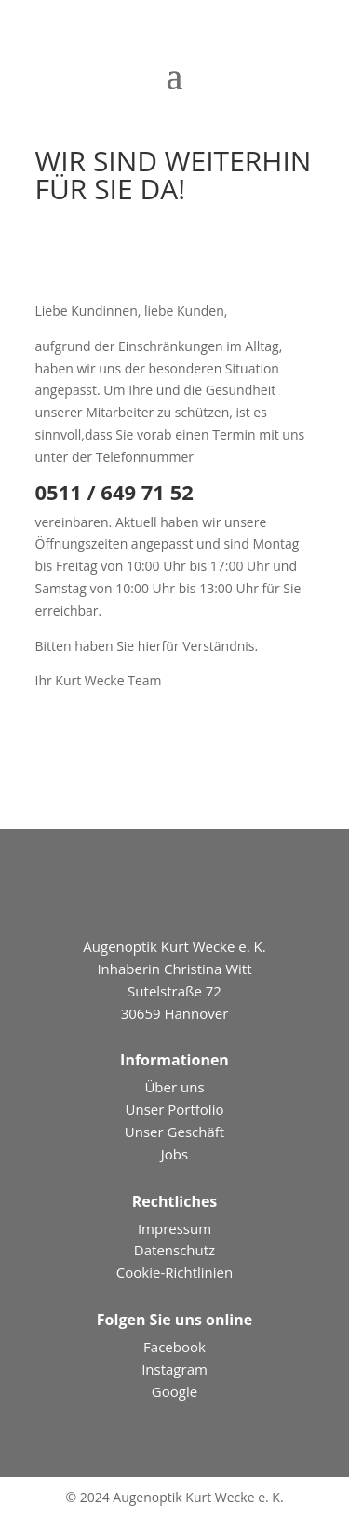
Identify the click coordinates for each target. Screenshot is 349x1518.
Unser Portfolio (175, 1109)
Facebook (174, 1346)
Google (174, 1391)
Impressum (174, 1228)
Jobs (174, 1154)
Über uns (174, 1087)
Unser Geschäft (174, 1131)
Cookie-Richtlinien (174, 1272)
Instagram (174, 1369)
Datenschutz (174, 1249)
